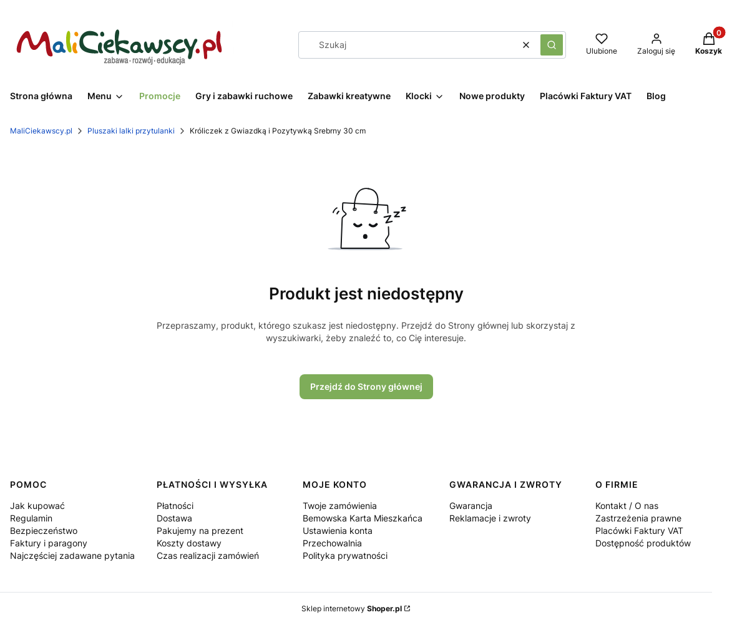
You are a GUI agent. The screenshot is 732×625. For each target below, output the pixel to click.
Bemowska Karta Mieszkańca (362, 518)
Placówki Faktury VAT (639, 530)
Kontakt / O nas (626, 505)
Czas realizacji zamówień (208, 555)
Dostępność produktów (643, 543)
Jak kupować (37, 505)
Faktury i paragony (48, 543)
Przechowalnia (332, 543)
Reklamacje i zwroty (490, 518)
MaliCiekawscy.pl (41, 130)
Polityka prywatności (345, 555)
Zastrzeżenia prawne (638, 518)
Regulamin (31, 518)
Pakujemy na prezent (200, 530)
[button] (551, 45)
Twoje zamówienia (340, 505)
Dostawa (174, 518)
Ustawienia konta (338, 530)
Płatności (175, 505)
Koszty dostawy (189, 543)
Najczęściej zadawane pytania (72, 555)
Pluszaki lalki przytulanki (131, 130)
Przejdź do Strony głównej (366, 386)
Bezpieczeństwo (43, 530)
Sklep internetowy (351, 608)
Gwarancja (470, 505)
